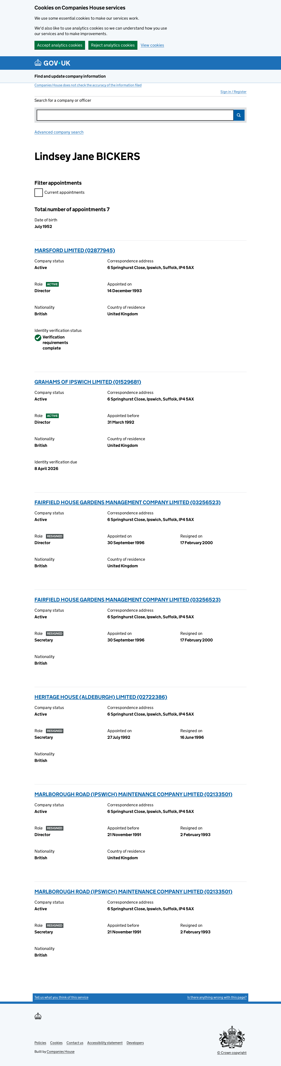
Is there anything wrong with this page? (217, 997)
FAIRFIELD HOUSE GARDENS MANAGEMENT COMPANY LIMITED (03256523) (127, 502)
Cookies (56, 1043)
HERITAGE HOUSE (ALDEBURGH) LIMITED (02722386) (100, 697)
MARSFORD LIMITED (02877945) (74, 250)
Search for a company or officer (62, 100)
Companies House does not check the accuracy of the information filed (88, 85)
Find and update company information (70, 76)
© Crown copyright (232, 1053)
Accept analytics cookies (59, 45)
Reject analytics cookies (113, 45)
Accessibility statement (105, 1043)
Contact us (74, 1043)
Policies (40, 1043)
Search (239, 115)
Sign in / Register (233, 92)
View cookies (152, 45)
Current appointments (59, 193)
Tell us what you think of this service (61, 997)
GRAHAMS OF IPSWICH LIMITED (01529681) (87, 382)
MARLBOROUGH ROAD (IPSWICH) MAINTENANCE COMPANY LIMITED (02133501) (133, 794)
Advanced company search (59, 132)
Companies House (60, 1051)
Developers (135, 1043)
